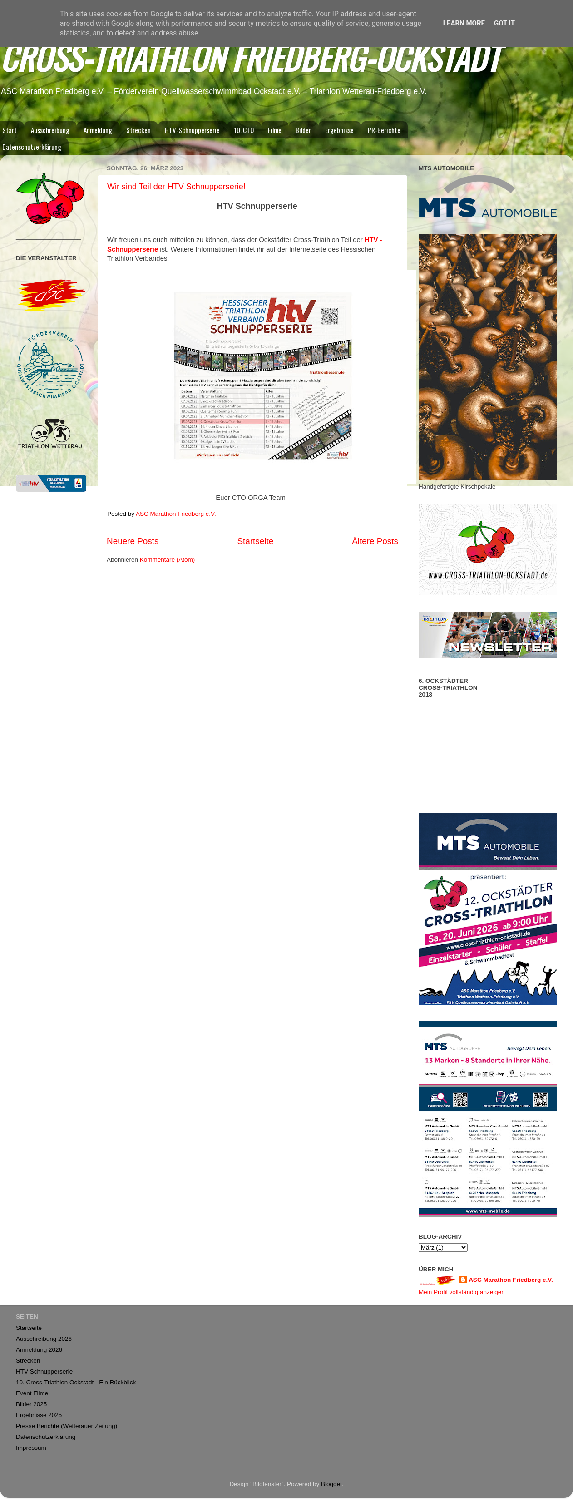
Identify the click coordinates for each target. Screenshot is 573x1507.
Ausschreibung (50, 130)
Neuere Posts (132, 541)
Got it (504, 23)
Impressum (31, 1447)
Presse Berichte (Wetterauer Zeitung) (66, 1426)
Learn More (464, 23)
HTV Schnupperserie (44, 1371)
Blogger (331, 1484)
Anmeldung (98, 130)
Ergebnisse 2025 (39, 1415)
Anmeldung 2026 (39, 1349)
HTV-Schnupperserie (192, 130)
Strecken (138, 130)
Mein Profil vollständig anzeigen (462, 1292)
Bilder (303, 130)
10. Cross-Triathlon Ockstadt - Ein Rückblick (76, 1382)
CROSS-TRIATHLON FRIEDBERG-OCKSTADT (249, 57)
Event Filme (32, 1393)
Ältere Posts (375, 541)
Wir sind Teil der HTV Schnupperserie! (176, 186)
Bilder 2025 (31, 1404)
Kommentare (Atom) (167, 559)
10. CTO (244, 130)
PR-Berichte (384, 130)
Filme (275, 130)
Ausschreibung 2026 (44, 1338)
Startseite (255, 541)
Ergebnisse (339, 130)
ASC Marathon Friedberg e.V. (511, 1279)
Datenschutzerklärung (45, 1436)
